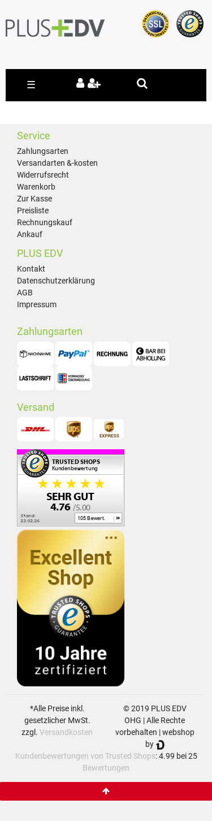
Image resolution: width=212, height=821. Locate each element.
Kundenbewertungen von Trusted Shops (85, 755)
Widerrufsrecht (43, 174)
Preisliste (33, 210)
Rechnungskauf (44, 222)
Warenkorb (36, 186)
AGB (25, 292)
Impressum (37, 304)
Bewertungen (106, 767)
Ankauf (29, 234)
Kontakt (31, 268)
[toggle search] (142, 83)
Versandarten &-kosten (57, 162)
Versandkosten (66, 732)
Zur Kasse (34, 198)
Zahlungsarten (42, 151)
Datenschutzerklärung (56, 280)
